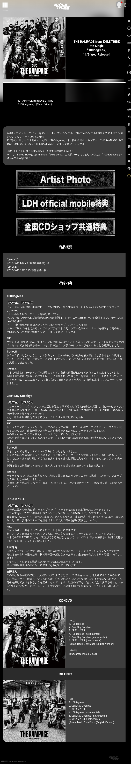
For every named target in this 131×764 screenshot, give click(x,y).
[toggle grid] (5, 5)
